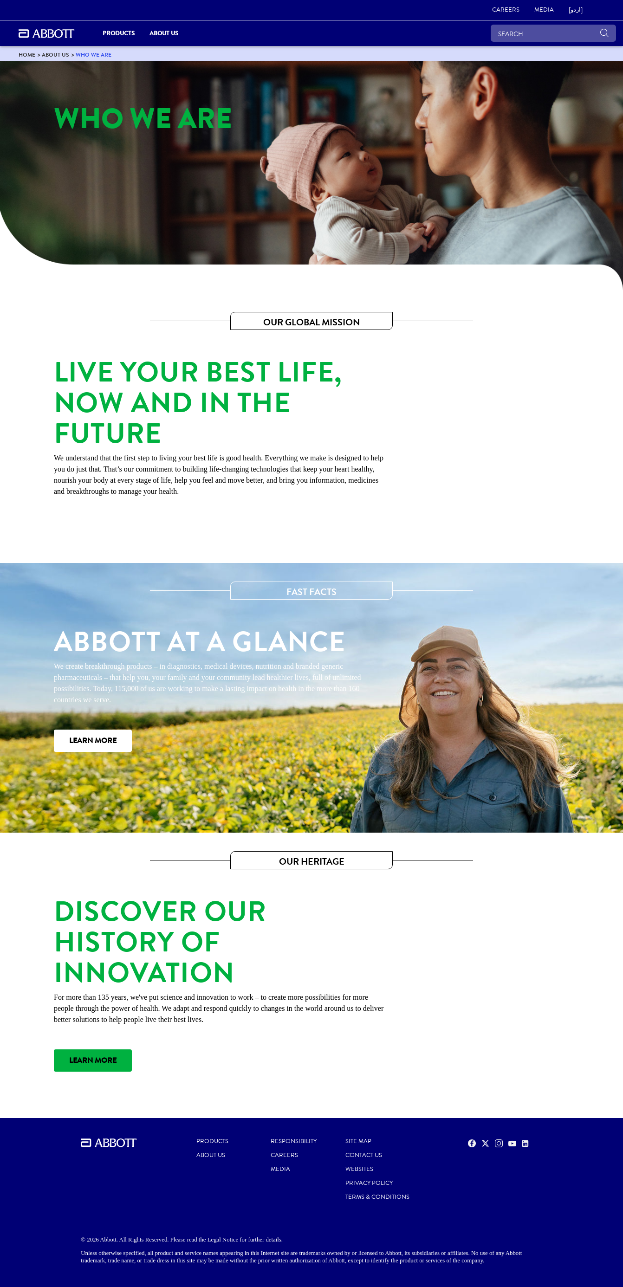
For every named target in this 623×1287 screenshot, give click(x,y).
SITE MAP (358, 1141)
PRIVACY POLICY (369, 1183)
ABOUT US (210, 1155)
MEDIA (280, 1169)
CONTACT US (363, 1155)
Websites (359, 1169)
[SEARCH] (553, 33)
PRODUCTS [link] (119, 33)
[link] (506, 10)
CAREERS (284, 1155)
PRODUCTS (212, 1141)
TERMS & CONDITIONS (377, 1197)
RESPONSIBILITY (294, 1141)
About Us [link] (163, 33)
